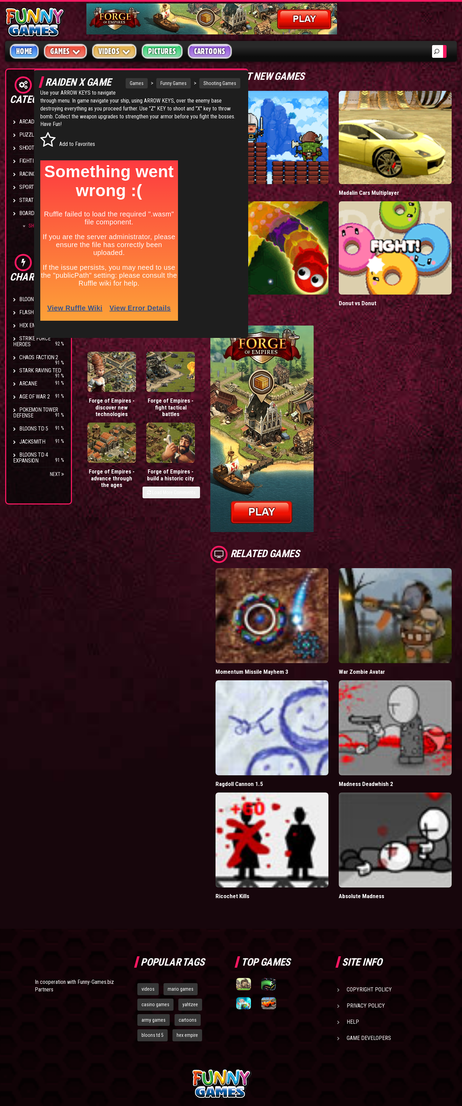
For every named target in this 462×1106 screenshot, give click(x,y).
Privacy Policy (366, 938)
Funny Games (158, 83)
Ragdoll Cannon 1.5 (271, 730)
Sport (26, 187)
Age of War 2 (34, 396)
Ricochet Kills (265, 828)
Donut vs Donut (374, 276)
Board (26, 213)
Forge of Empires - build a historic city (213, 418)
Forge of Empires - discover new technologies (103, 418)
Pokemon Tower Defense (35, 412)
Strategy (30, 200)
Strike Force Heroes (31, 341)
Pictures (162, 51)
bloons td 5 (152, 968)
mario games (180, 922)
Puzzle (28, 134)
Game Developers (369, 971)
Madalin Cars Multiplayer (385, 179)
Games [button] (65, 51)
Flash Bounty (36, 312)
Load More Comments (203, 446)
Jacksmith (32, 441)
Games (121, 83)
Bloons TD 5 (33, 428)
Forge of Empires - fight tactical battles (138, 418)
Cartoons (209, 51)
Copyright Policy (369, 922)
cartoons (188, 953)
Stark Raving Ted (40, 370)
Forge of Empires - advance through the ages (176, 418)
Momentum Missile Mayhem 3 (285, 631)
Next (57, 474)
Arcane (28, 383)
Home (24, 51)
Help (353, 954)
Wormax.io (261, 276)
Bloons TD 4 (33, 299)
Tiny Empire (262, 179)
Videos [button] (114, 51)
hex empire (187, 968)
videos (148, 922)
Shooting (30, 148)
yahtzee (190, 937)
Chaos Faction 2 (38, 357)
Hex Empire (32, 325)
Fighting (29, 161)
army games (153, 953)
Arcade (28, 121)
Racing (27, 174)
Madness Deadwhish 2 (383, 730)
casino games (155, 937)
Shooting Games (204, 83)
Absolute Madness (378, 828)
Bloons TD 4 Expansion (30, 457)
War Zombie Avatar (378, 631)
